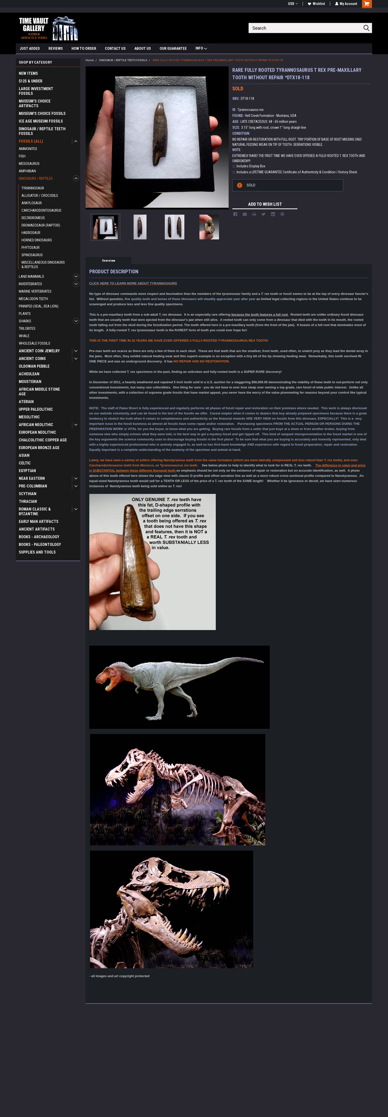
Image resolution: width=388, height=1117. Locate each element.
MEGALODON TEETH (33, 299)
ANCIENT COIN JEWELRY (39, 351)
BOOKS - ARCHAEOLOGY (39, 536)
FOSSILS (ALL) (31, 141)
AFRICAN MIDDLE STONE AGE (39, 391)
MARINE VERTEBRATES (35, 291)
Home (90, 60)
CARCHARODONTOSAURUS (41, 210)
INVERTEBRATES (30, 284)
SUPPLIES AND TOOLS (37, 552)
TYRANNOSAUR (33, 188)
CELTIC (25, 463)
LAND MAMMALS (31, 276)
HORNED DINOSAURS (37, 240)
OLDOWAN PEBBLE (34, 366)
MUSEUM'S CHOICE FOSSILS (42, 113)
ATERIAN (26, 401)
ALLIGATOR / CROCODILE (40, 195)
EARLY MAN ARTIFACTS (38, 521)
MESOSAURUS (29, 163)
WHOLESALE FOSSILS (34, 343)
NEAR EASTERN (32, 478)
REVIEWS (55, 48)
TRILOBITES (27, 328)
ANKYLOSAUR (32, 203)
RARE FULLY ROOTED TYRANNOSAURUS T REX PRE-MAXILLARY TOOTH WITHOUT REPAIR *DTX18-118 (218, 60)
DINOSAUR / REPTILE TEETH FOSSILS (42, 131)
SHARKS (25, 321)
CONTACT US (115, 48)
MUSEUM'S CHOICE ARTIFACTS (34, 103)
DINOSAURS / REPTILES (36, 178)
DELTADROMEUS (33, 218)
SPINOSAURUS (32, 255)
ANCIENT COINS (32, 358)
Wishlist (316, 4)
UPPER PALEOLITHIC (36, 409)
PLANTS (25, 313)
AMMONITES (28, 149)
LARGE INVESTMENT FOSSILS (36, 91)
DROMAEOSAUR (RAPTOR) (41, 225)
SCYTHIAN (27, 493)
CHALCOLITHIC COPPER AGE (43, 440)
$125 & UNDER (30, 81)
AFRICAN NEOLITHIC (36, 424)
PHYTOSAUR (31, 247)
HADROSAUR (31, 232)
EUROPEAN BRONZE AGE (39, 447)
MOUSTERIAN (30, 381)
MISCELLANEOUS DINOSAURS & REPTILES (43, 264)
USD (292, 4)
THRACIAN (28, 501)
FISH (22, 156)
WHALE (24, 336)
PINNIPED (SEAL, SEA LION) (38, 306)
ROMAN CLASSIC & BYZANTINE (35, 511)
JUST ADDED (30, 48)
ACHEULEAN (29, 374)
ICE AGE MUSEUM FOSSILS (41, 121)
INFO (201, 48)
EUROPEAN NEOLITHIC (37, 432)
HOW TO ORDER (84, 48)
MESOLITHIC (29, 417)
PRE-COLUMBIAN (33, 486)
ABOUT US (142, 48)
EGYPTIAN (27, 470)
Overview (108, 260)
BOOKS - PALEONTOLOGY (40, 544)
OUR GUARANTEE (173, 48)
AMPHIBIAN (27, 171)
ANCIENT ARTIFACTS (37, 529)
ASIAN (24, 455)
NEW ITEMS (28, 73)
